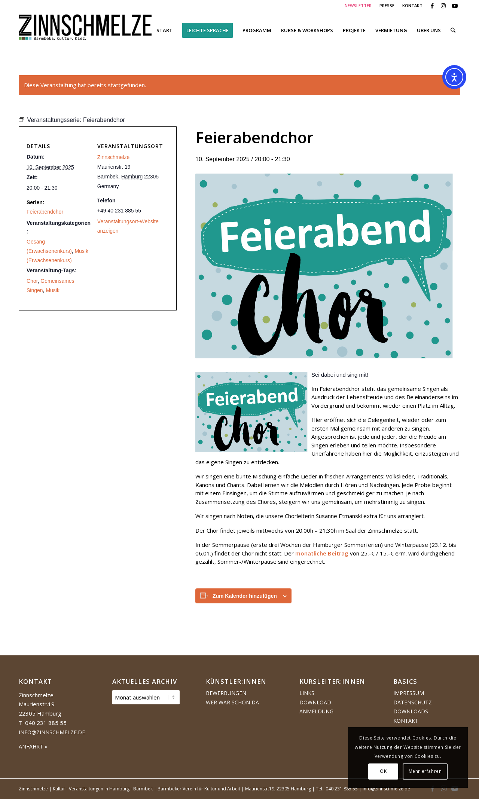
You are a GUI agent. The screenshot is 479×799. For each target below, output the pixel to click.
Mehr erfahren (425, 771)
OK (383, 771)
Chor (32, 281)
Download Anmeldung (316, 707)
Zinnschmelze (113, 157)
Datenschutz (412, 702)
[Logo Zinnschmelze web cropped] (85, 30)
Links (306, 693)
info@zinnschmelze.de (52, 732)
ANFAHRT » (33, 746)
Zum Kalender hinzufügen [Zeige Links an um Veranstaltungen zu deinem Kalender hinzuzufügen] (245, 596)
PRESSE (386, 5)
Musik (53, 290)
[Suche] (453, 30)
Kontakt (405, 720)
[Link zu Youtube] (454, 5)
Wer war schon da (232, 702)
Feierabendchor (45, 212)
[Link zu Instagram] (443, 5)
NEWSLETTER (358, 5)
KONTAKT (412, 5)
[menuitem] (358, 5)
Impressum (408, 693)
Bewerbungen (226, 693)
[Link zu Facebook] (432, 5)
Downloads (410, 711)
